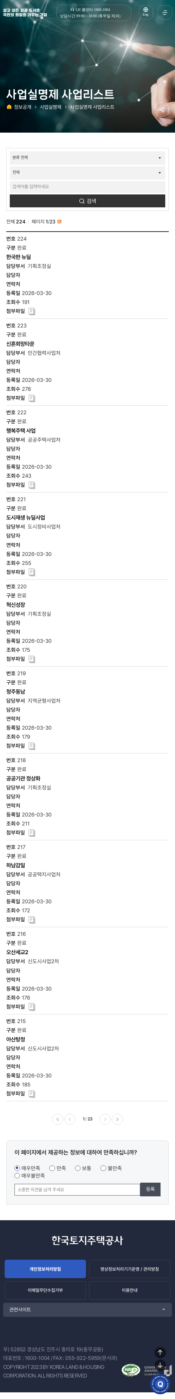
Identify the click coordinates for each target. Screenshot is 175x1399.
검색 (91, 202)
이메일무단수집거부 (45, 1295)
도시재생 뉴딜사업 (25, 519)
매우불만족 (33, 1178)
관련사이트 (20, 1316)
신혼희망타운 (20, 345)
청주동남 (15, 692)
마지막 (119, 1121)
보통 (86, 1170)
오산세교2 (17, 953)
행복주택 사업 (21, 432)
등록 (150, 1191)
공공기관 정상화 (23, 779)
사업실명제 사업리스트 (92, 107)
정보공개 (22, 107)
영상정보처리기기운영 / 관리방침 (130, 1272)
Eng (145, 16)
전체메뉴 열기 (163, 12)
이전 (69, 1121)
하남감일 (15, 866)
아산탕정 (15, 1040)
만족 (61, 1170)
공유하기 (161, 110)
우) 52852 (14, 1355)
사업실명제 (50, 107)
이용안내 (129, 1295)
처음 (56, 1121)
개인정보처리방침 (45, 1272)
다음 (106, 1121)
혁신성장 (15, 605)
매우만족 (30, 1170)
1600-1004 (37, 1364)
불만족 (115, 1170)
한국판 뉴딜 (18, 258)
